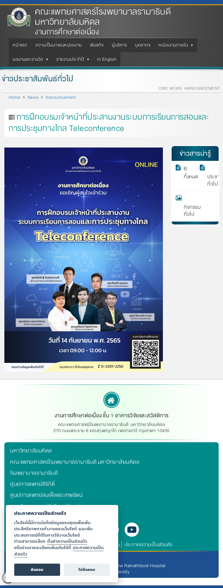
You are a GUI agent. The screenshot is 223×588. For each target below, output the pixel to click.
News (33, 97)
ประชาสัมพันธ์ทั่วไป (211, 176)
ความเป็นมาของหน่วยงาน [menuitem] (58, 45)
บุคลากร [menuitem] (142, 45)
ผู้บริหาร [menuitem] (119, 45)
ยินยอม (37, 570)
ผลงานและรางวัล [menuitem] (29, 60)
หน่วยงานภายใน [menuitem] (174, 46)
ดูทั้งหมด (188, 172)
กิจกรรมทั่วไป (188, 206)
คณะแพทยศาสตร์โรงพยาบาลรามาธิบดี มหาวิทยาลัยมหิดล (103, 16)
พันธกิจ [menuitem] (97, 45)
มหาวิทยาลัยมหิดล (31, 450)
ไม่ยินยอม (87, 570)
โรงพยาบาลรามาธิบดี (34, 473)
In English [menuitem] (106, 59)
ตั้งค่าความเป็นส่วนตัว (67, 541)
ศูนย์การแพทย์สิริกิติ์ (32, 484)
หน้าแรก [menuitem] (20, 45)
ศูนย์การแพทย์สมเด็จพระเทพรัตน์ (46, 495)
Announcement (60, 97)
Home (14, 97)
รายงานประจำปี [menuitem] (71, 60)
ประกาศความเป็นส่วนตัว (148, 544)
